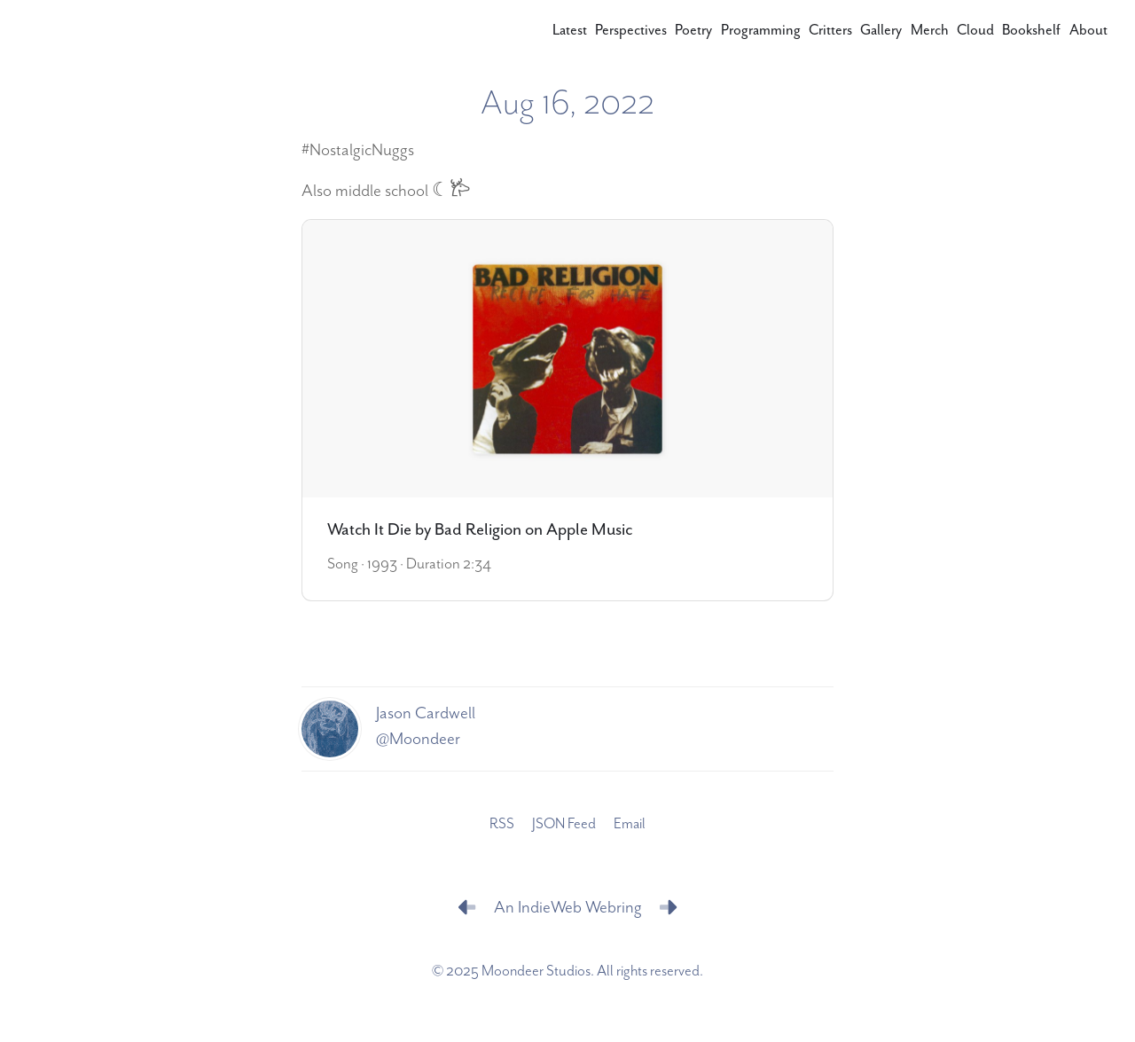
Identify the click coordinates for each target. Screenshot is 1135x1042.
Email (630, 824)
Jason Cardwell (425, 713)
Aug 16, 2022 (567, 103)
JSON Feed (564, 824)
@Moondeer (418, 739)
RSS (501, 824)
